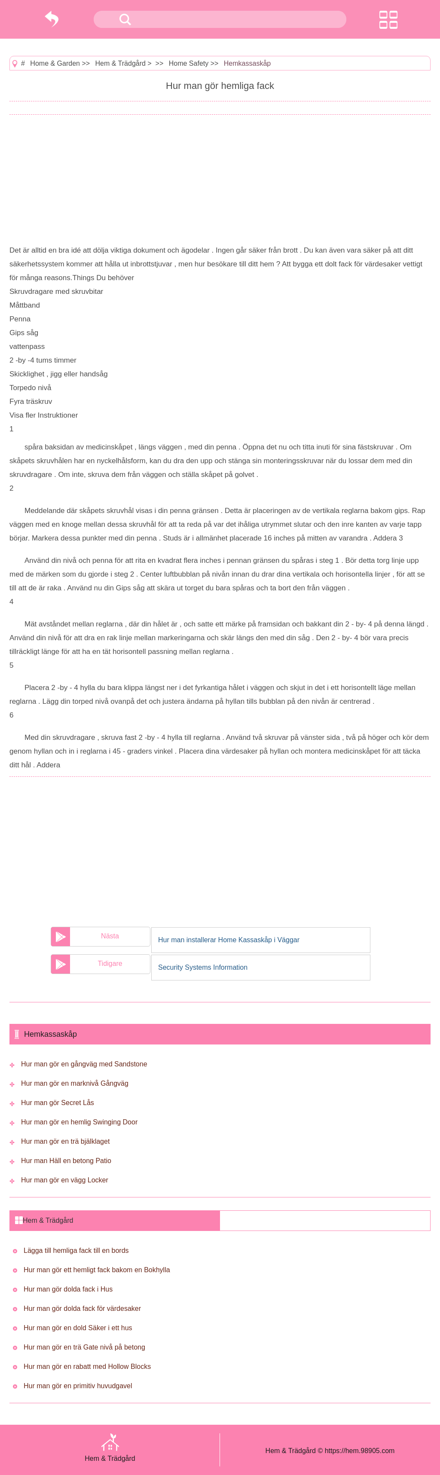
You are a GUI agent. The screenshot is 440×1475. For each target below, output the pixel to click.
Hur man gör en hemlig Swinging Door (79, 1122)
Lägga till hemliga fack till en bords (76, 1250)
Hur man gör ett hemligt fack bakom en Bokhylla (97, 1269)
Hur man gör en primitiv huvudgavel (78, 1385)
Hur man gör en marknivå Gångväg (74, 1083)
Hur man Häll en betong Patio (66, 1160)
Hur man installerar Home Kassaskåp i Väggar (228, 940)
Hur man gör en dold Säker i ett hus (78, 1327)
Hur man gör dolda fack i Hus (68, 1289)
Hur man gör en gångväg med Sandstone (84, 1064)
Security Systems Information (203, 967)
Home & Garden (55, 63)
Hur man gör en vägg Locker (64, 1180)
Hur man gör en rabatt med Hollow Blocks (87, 1366)
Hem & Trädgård (120, 63)
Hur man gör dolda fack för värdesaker (82, 1308)
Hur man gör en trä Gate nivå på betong (84, 1347)
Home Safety (188, 63)
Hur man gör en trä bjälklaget (65, 1141)
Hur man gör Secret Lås (57, 1102)
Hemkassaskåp (247, 63)
